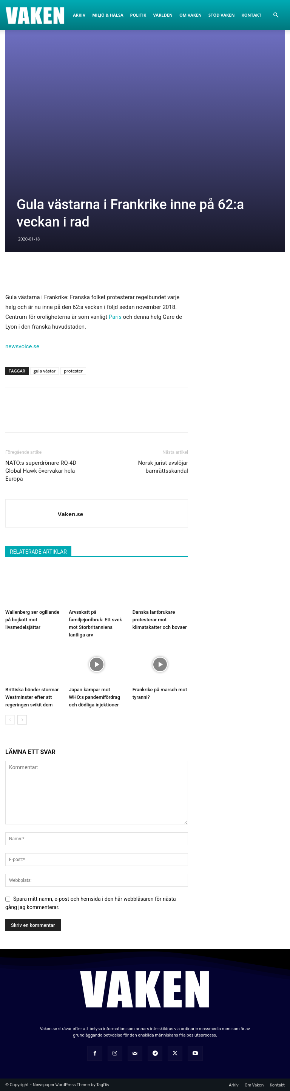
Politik (138, 15)
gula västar (45, 371)
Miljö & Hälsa (107, 15)
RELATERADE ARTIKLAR (38, 552)
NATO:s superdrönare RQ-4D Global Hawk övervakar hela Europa (40, 470)
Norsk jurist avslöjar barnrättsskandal (163, 466)
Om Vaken (190, 15)
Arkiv (79, 15)
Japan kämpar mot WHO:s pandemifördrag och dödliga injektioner (94, 697)
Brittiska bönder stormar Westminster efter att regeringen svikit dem (32, 697)
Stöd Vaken (221, 15)
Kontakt (251, 15)
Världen (162, 15)
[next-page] (22, 720)
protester (73, 371)
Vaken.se (70, 514)
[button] (276, 15)
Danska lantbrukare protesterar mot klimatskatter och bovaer (160, 619)
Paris (115, 316)
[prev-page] (10, 720)
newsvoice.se (22, 346)
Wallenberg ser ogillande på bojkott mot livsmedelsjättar (32, 619)
